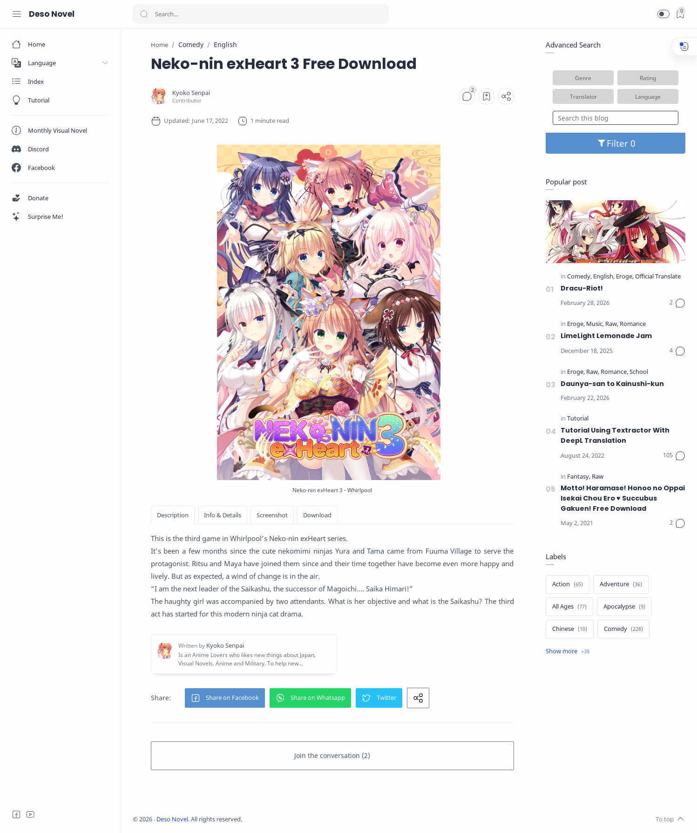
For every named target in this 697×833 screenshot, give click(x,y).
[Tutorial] (578, 418)
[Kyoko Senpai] (191, 93)
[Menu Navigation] (17, 14)
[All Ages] (569, 606)
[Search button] (144, 14)
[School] (638, 372)
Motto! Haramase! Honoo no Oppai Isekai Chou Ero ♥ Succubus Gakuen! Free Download (623, 498)
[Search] (261, 14)
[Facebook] (16, 814)
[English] (604, 276)
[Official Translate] (658, 276)
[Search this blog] (615, 118)
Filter (615, 143)
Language (648, 96)
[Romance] (633, 324)
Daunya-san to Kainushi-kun (612, 383)
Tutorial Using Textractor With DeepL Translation (615, 435)
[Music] (595, 324)
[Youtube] (30, 814)
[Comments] (467, 96)
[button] (663, 14)
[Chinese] (570, 629)
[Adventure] (621, 584)
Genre (583, 77)
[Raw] (611, 324)
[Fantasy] (578, 477)
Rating (648, 77)
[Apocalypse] (624, 606)
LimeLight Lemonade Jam (606, 335)
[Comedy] (579, 276)
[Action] (567, 584)
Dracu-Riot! (582, 288)
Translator (583, 96)
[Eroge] (625, 276)
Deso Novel (51, 14)
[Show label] (567, 651)
